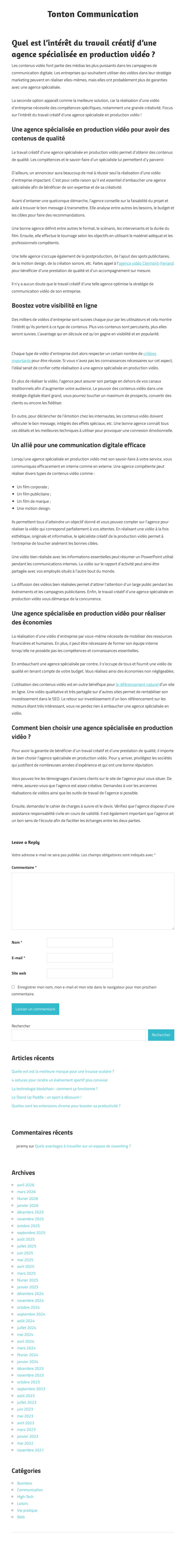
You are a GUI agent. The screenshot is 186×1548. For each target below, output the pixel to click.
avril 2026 (25, 1185)
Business (24, 1483)
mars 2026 (26, 1192)
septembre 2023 (31, 1389)
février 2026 (27, 1199)
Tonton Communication (93, 13)
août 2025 (26, 1239)
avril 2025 (25, 1266)
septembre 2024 (31, 1314)
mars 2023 (26, 1429)
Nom (17, 942)
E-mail (18, 958)
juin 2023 (25, 1409)
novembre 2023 (30, 1375)
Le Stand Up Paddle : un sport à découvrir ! (46, 1097)
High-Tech (25, 1497)
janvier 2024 (27, 1362)
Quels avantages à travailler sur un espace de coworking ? (83, 1146)
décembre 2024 (30, 1294)
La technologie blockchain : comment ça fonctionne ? (55, 1089)
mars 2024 (26, 1348)
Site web (19, 973)
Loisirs (22, 1503)
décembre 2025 (30, 1212)
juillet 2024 (26, 1328)
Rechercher (21, 1026)
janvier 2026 (27, 1205)
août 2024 (26, 1321)
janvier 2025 (27, 1287)
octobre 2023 (28, 1382)
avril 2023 (25, 1423)
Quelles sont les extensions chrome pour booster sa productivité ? (66, 1106)
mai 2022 (25, 1443)
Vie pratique (27, 1510)
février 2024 (27, 1355)
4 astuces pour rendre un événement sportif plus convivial (60, 1080)
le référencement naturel (137, 684)
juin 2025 (25, 1253)
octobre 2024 (28, 1307)
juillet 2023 (26, 1402)
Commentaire (24, 867)
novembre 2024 (30, 1300)
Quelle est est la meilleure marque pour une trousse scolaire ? (63, 1071)
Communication (30, 1490)
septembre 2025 (31, 1233)
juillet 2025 (26, 1246)
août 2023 (26, 1396)
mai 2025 (25, 1260)
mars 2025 (26, 1273)
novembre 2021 (30, 1450)
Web (21, 1517)
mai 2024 (25, 1334)
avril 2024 (25, 1341)
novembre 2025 (30, 1219)
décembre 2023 (30, 1368)
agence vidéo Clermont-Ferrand (146, 263)
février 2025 (27, 1280)
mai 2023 (25, 1416)
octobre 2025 (28, 1226)
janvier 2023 (27, 1436)
